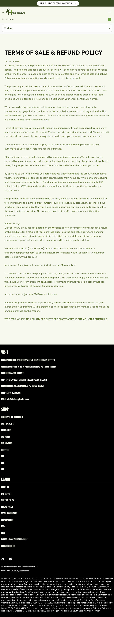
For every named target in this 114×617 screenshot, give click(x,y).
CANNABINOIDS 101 (8, 546)
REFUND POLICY (7, 506)
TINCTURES (5, 449)
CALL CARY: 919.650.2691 (11, 392)
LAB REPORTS (6, 493)
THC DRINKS (5, 436)
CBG (2, 456)
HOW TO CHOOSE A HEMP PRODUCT (14, 539)
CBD (2, 469)
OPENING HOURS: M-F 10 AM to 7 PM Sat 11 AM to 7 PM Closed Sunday (28, 366)
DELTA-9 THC (6, 430)
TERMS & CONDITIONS (9, 513)
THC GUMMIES (6, 443)
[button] (110, 19)
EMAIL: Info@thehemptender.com (15, 399)
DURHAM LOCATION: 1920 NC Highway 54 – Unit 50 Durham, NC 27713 (28, 360)
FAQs (3, 526)
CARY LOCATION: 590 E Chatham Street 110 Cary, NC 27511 (24, 379)
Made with (15, 570)
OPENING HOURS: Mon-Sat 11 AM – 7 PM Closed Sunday (22, 386)
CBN (2, 462)
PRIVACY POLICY (7, 520)
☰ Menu (8, 28)
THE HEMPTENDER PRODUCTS (12, 417)
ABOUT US (5, 487)
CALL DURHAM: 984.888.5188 (12, 373)
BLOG (3, 533)
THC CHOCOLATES (7, 423)
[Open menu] (109, 11)
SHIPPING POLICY (7, 500)
